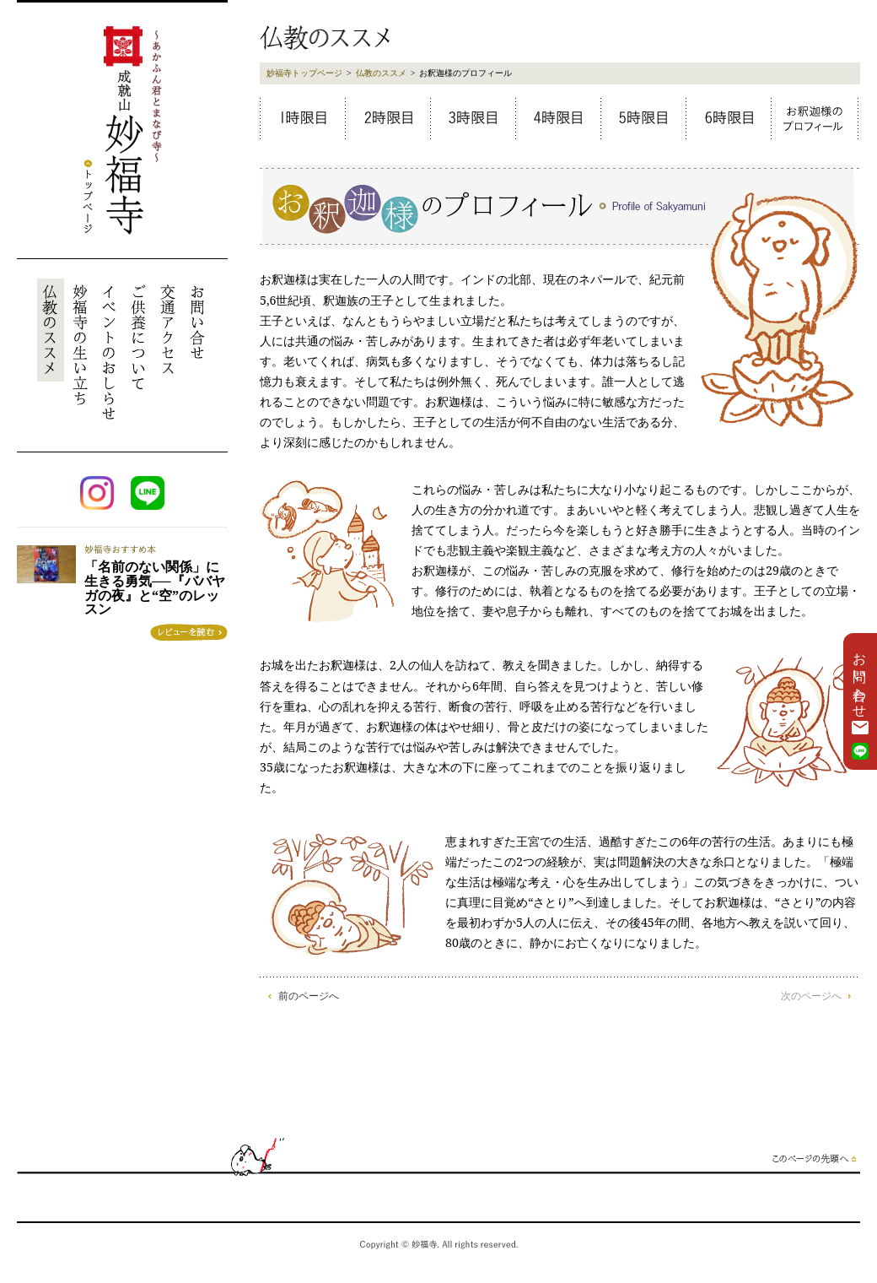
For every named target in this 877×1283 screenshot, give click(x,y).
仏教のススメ (381, 73)
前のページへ (308, 996)
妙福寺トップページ (304, 73)
